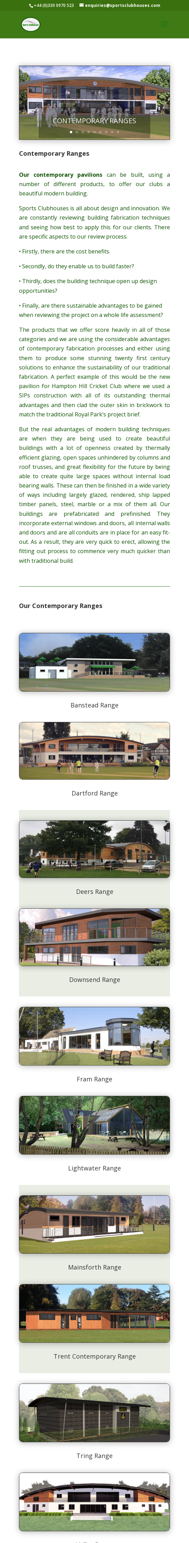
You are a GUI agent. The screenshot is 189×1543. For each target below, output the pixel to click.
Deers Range (94, 891)
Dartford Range (95, 793)
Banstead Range (94, 705)
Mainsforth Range (94, 1267)
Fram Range (94, 1079)
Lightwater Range (94, 1168)
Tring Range (94, 1456)
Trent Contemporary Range (95, 1356)
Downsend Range (94, 979)
